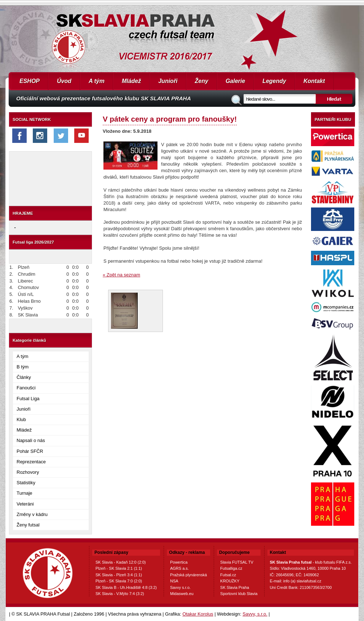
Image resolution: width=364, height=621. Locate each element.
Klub (21, 419)
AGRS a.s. (179, 568)
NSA (174, 581)
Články (24, 377)
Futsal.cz (228, 575)
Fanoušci (26, 387)
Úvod (64, 81)
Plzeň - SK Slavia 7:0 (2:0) (119, 581)
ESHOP (29, 81)
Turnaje (24, 493)
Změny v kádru (32, 514)
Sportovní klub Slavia (238, 593)
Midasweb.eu (182, 593)
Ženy (201, 81)
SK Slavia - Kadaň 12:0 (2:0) (121, 562)
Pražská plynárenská (188, 575)
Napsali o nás (31, 440)
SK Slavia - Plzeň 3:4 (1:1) (119, 575)
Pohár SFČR (30, 451)
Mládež (131, 81)
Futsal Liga (28, 398)
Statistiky (26, 482)
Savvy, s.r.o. (255, 614)
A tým (97, 81)
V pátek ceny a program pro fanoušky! (170, 119)
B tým (22, 366)
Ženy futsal (28, 525)
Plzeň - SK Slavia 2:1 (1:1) (119, 568)
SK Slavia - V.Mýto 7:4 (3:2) (120, 593)
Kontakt (314, 81)
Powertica (178, 562)
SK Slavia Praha (234, 587)
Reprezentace (31, 461)
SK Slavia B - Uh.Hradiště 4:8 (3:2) (126, 587)
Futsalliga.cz (231, 568)
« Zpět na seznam (121, 274)
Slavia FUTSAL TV (236, 562)
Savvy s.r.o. (180, 587)
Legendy (274, 81)
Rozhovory (28, 472)
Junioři (167, 81)
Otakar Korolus (197, 614)
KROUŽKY (229, 581)
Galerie (235, 81)
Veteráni (25, 504)
